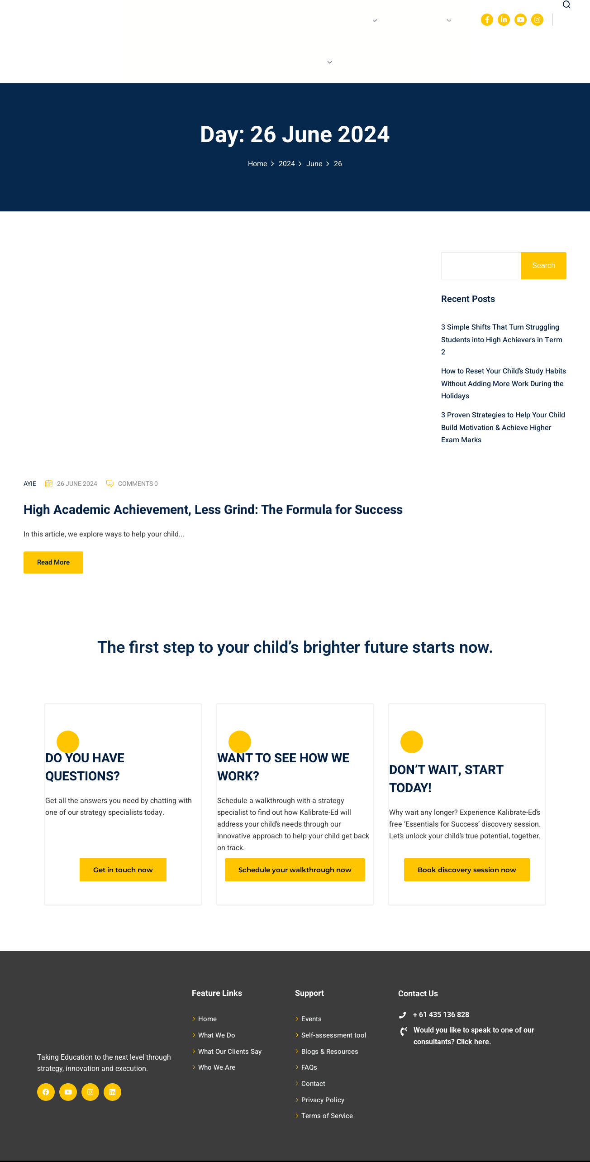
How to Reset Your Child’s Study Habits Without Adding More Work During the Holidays (503, 384)
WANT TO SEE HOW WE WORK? (283, 767)
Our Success (284, 21)
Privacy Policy (322, 1100)
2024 (287, 163)
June (314, 163)
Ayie (30, 485)
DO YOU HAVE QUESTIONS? (84, 767)
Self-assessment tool (333, 1035)
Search (543, 265)
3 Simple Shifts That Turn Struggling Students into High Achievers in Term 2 (501, 340)
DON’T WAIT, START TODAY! (446, 779)
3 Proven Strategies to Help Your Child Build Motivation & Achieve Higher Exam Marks (503, 427)
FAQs (309, 1067)
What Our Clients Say (230, 1052)
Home (160, 21)
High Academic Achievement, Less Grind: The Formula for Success (213, 511)
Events (311, 1019)
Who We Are (216, 1067)
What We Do (216, 21)
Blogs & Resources (329, 1052)
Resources (354, 21)
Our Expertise (422, 21)
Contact (313, 1084)
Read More (53, 564)
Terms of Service (327, 1116)
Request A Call (301, 62)
